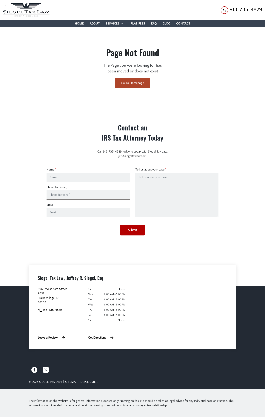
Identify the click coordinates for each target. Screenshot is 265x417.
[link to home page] (26, 10)
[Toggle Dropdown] (122, 23)
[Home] (79, 23)
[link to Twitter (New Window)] (46, 370)
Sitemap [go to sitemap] (71, 381)
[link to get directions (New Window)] (60, 297)
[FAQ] (154, 23)
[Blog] (166, 23)
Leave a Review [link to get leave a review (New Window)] (52, 337)
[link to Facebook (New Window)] (34, 370)
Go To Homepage (132, 83)
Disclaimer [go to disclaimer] (89, 381)
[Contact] (183, 23)
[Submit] (132, 230)
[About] (94, 23)
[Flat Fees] (138, 23)
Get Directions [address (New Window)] (101, 337)
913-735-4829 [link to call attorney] (50, 310)
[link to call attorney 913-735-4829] (241, 10)
